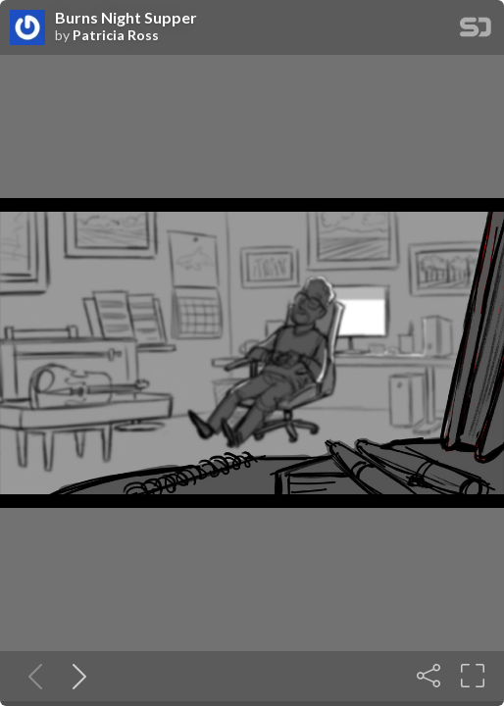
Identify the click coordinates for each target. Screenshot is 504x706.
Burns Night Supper (126, 17)
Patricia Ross (116, 35)
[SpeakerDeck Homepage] (475, 31)
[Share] (428, 675)
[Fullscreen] (472, 675)
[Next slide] (75, 675)
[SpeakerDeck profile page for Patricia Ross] (27, 28)
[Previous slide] (31, 675)
